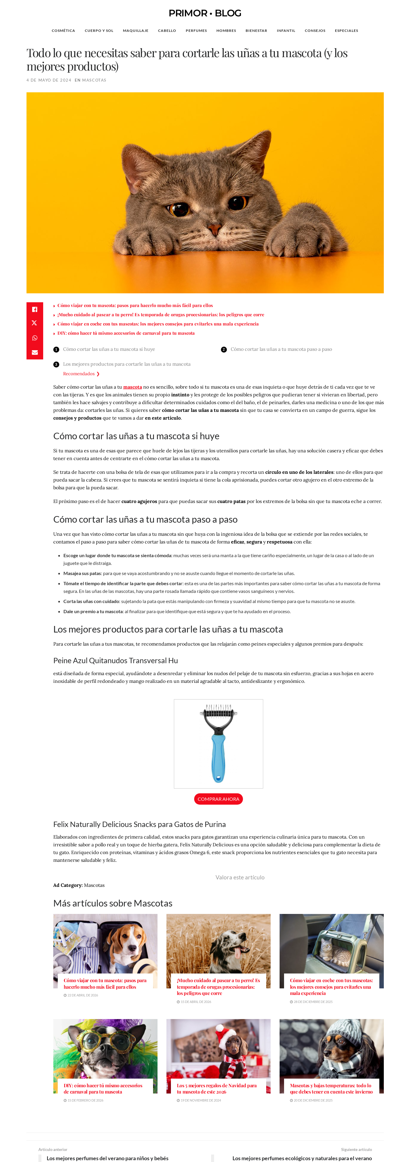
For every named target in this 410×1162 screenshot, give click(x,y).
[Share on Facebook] (34, 309)
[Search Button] (384, 30)
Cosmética (63, 30)
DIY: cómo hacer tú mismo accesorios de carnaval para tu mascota (126, 333)
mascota (132, 387)
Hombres (226, 30)
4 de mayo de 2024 (49, 80)
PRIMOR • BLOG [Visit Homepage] (205, 13)
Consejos (315, 30)
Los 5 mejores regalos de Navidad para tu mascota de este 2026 (217, 1088)
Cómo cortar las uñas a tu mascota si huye (109, 349)
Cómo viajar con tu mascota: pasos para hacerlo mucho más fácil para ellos (135, 305)
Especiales (346, 30)
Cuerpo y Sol (99, 30)
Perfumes (196, 30)
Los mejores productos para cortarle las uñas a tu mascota (127, 364)
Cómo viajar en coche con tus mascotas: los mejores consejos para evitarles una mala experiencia (158, 324)
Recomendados (79, 373)
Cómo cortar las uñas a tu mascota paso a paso (281, 349)
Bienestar (256, 30)
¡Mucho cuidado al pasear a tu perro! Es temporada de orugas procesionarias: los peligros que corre (160, 314)
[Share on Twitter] (34, 324)
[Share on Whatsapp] (34, 338)
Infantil (286, 30)
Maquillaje (136, 30)
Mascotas (94, 80)
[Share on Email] (34, 352)
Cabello (167, 30)
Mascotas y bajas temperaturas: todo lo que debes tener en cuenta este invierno (331, 1088)
